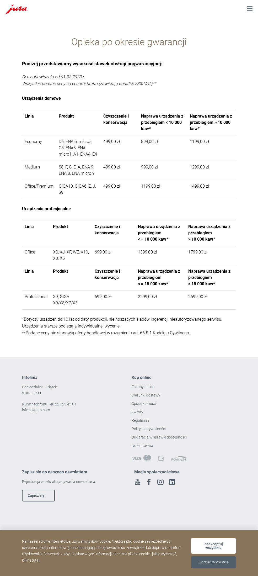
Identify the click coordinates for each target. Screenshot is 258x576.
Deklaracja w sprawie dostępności (159, 437)
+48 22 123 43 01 (62, 404)
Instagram (160, 482)
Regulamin (141, 420)
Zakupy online (143, 387)
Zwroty (138, 412)
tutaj (35, 560)
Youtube (137, 482)
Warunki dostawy (146, 395)
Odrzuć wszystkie (213, 562)
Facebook (149, 482)
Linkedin (172, 482)
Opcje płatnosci (144, 403)
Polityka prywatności (149, 429)
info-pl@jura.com (36, 410)
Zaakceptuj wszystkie (213, 546)
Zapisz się (36, 495)
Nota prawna (142, 445)
